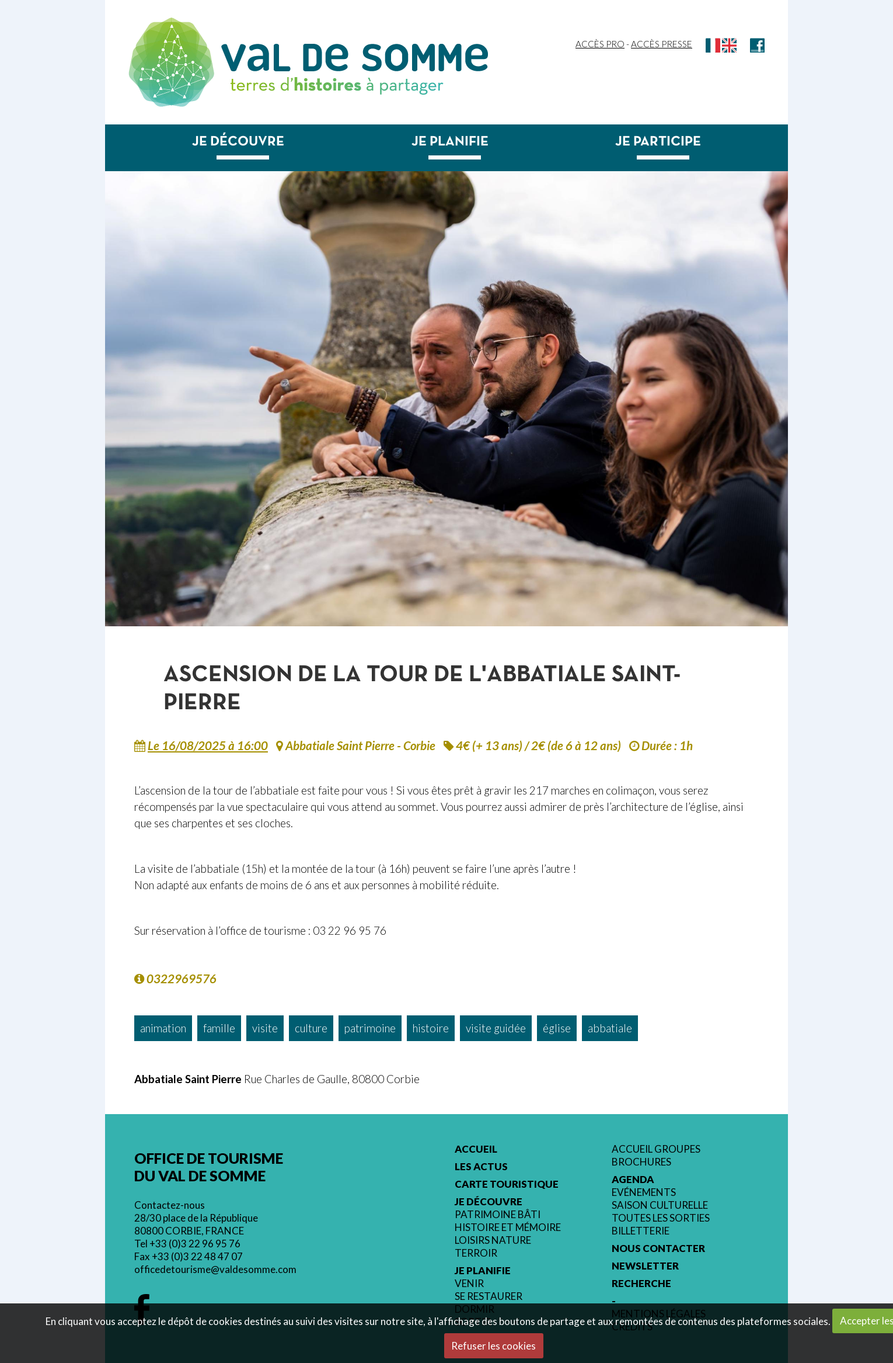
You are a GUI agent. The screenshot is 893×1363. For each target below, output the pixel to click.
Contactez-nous (169, 1205)
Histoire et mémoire (508, 1227)
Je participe (658, 142)
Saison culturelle (660, 1205)
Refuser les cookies (493, 1346)
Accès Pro (600, 44)
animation (163, 1028)
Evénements (644, 1192)
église (557, 1028)
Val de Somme (354, 57)
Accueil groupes (656, 1149)
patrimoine (370, 1028)
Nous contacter (658, 1248)
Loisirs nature (493, 1240)
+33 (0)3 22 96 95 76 (194, 1243)
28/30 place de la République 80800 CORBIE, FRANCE (196, 1224)
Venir (469, 1283)
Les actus (481, 1167)
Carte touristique (507, 1184)
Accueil (476, 1149)
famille (219, 1028)
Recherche (641, 1283)
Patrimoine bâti (497, 1214)
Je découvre (238, 142)
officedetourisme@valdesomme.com (215, 1269)
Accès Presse (661, 44)
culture (311, 1028)
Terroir (476, 1253)
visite (265, 1028)
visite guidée (496, 1028)
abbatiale (610, 1028)
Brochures (641, 1162)
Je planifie (450, 142)
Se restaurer (488, 1296)
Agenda (633, 1179)
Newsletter (645, 1266)
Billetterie (640, 1231)
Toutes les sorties (661, 1218)
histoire (431, 1028)
